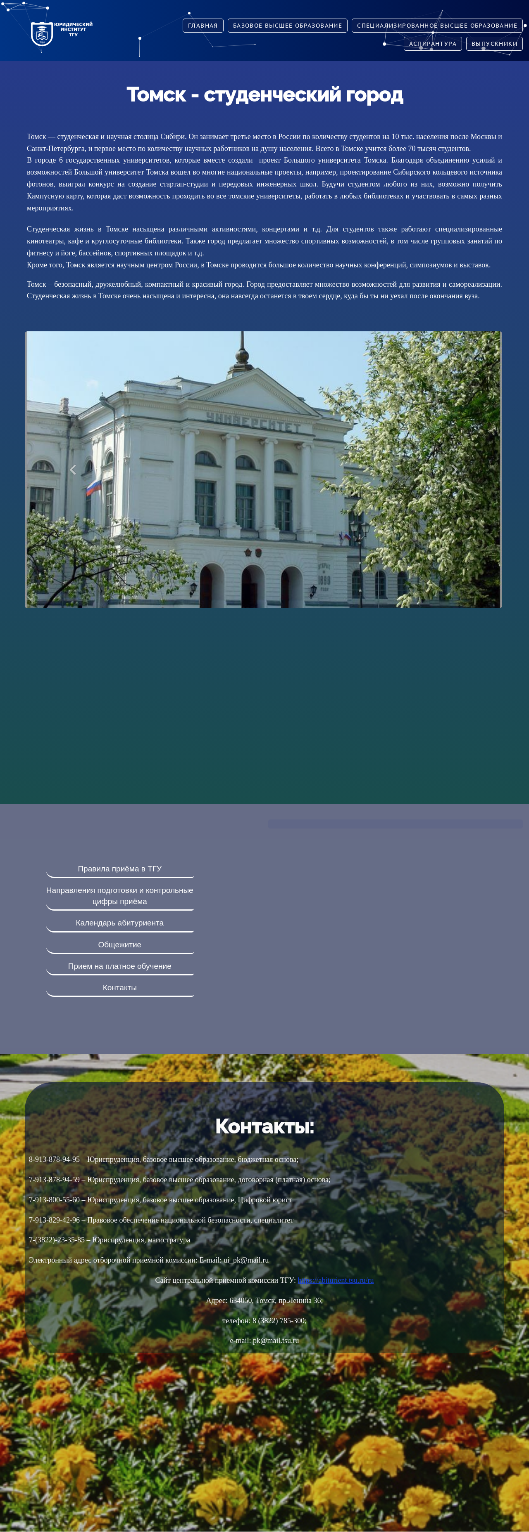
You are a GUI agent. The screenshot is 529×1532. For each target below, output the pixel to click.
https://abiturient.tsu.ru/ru (336, 1280)
